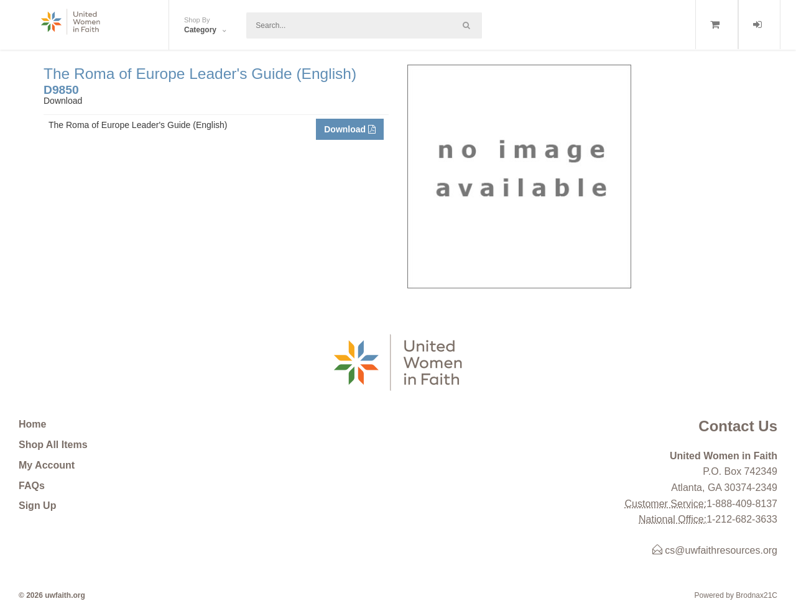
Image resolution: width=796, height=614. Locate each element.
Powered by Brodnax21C (736, 595)
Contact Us (737, 426)
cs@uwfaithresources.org (714, 550)
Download (350, 129)
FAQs (32, 485)
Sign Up (37, 505)
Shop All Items (53, 444)
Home (32, 424)
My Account (47, 465)
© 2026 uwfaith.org (52, 595)
